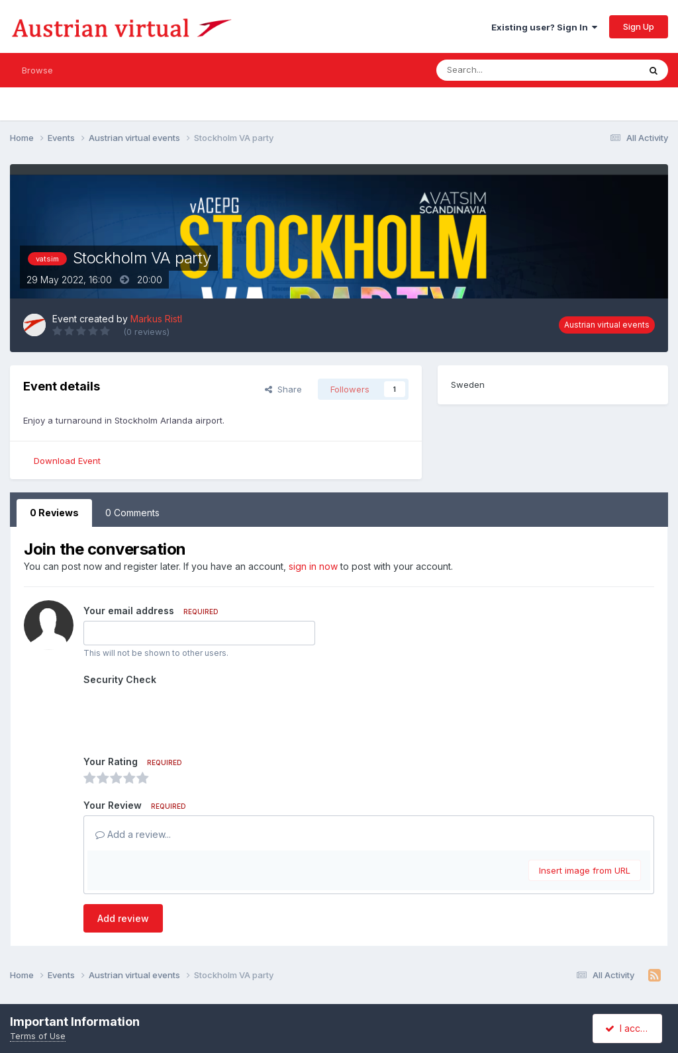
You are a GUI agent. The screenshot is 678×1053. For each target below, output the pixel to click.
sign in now (313, 566)
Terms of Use (38, 1035)
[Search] (504, 70)
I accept (629, 1028)
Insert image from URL (584, 870)
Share (283, 389)
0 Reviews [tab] (54, 512)
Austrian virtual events (607, 325)
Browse (37, 70)
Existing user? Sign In (544, 27)
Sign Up (638, 26)
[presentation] (184, 715)
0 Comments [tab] (132, 512)
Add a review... (133, 834)
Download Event (67, 460)
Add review (123, 918)
